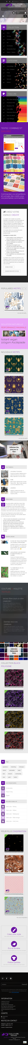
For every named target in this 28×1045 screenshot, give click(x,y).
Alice (5, 33)
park (9, 777)
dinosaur (21, 767)
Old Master (7, 46)
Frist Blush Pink (8, 102)
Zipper (5, 795)
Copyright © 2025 (7, 1037)
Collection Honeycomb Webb (14, 651)
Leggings (13, 488)
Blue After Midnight (9, 99)
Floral (6, 72)
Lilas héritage (8, 118)
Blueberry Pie (8, 106)
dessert (10, 773)
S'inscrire (24, 984)
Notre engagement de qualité (8, 1009)
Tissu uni (11, 94)
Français (23, 1)
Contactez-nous (5, 1003)
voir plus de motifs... (22, 313)
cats (4, 777)
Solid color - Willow (8, 810)
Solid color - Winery (9, 806)
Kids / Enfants (8, 69)
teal (4, 773)
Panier (20, 12)
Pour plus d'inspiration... (22, 917)
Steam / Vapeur (8, 52)
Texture (6, 76)
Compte (15, 1)
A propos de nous (5, 1001)
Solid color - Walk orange (10, 817)
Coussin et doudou (16, 471)
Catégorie (12, 61)
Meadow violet (8, 122)
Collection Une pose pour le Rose (14, 449)
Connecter (4, 1016)
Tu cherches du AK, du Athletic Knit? (17, 568)
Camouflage (8, 66)
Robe (11, 479)
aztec (19, 770)
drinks (4, 770)
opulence (5, 767)
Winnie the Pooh (9, 49)
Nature (6, 82)
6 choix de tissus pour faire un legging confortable (18, 541)
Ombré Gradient (9, 39)
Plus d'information (15, 992)
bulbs (15, 777)
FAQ (2, 1010)
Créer (3, 1018)
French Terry (7, 792)
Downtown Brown (9, 112)
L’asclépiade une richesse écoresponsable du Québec (18, 554)
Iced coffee (7, 109)
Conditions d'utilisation (7, 1007)
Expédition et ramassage (7, 1004)
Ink (5, 42)
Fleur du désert (8, 115)
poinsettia (11, 770)
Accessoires (7, 788)
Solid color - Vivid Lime (9, 821)
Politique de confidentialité (8, 1006)
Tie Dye (6, 36)
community (18, 773)
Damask (6, 79)
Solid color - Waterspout (10, 814)
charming (13, 767)
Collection (13, 27)
